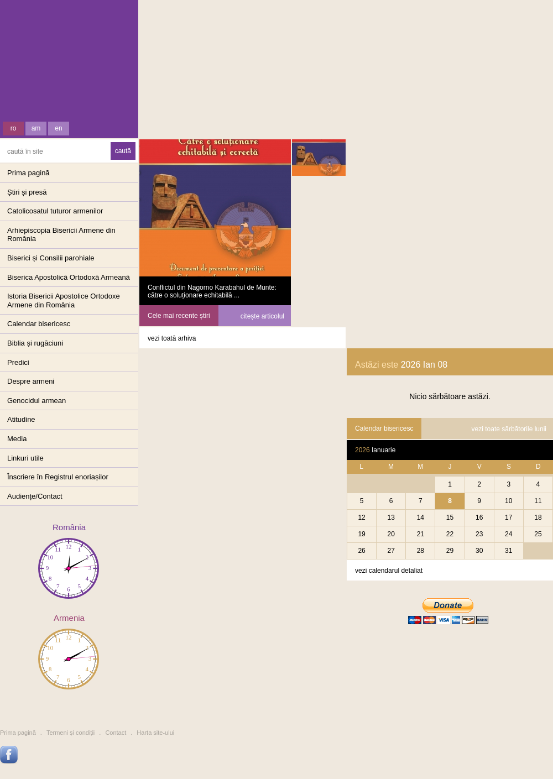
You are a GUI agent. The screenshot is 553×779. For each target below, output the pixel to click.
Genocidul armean (36, 400)
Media (17, 439)
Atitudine (21, 419)
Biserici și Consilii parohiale (51, 258)
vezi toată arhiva (172, 338)
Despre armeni (30, 381)
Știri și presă (27, 192)
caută (123, 151)
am (36, 128)
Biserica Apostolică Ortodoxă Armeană (68, 277)
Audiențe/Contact (34, 496)
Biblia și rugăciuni (35, 343)
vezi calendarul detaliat (388, 570)
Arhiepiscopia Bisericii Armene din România (61, 234)
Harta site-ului (155, 732)
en (58, 128)
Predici (18, 362)
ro (14, 128)
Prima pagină (28, 173)
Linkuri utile (25, 458)
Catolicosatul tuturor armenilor (55, 211)
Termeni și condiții (70, 732)
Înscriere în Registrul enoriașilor (57, 477)
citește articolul (262, 316)
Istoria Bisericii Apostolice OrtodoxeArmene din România (63, 300)
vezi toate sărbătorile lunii (509, 429)
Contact (115, 732)
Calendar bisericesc (38, 324)
